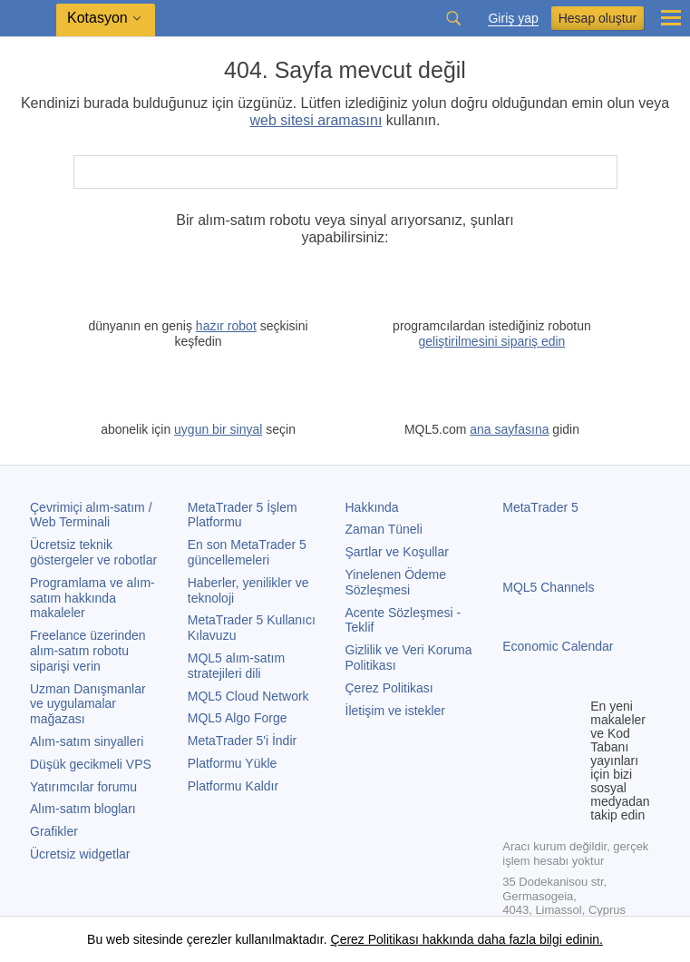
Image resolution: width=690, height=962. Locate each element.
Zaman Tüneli (384, 529)
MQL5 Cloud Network (248, 696)
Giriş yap (513, 18)
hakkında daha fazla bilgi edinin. (511, 939)
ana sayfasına (509, 429)
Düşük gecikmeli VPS (90, 764)
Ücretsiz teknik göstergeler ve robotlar (93, 552)
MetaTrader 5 (540, 507)
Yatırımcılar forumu (83, 787)
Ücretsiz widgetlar (80, 854)
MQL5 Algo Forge (237, 718)
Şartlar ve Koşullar (397, 552)
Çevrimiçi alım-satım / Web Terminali (91, 515)
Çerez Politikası (389, 688)
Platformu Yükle (232, 763)
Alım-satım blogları (83, 808)
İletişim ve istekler (395, 710)
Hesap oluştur (598, 18)
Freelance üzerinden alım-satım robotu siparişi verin (88, 650)
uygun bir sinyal (218, 429)
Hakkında (372, 507)
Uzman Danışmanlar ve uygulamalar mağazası (88, 704)
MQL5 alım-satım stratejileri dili (236, 666)
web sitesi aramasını (316, 120)
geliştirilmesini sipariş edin (492, 341)
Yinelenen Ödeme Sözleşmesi (396, 582)
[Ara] (601, 172)
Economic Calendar (557, 646)
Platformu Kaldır (233, 786)
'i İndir (242, 740)
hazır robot (226, 326)
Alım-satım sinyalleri (86, 741)
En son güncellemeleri (247, 552)
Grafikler (54, 831)
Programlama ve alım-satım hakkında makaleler (92, 598)
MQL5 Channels (548, 587)
